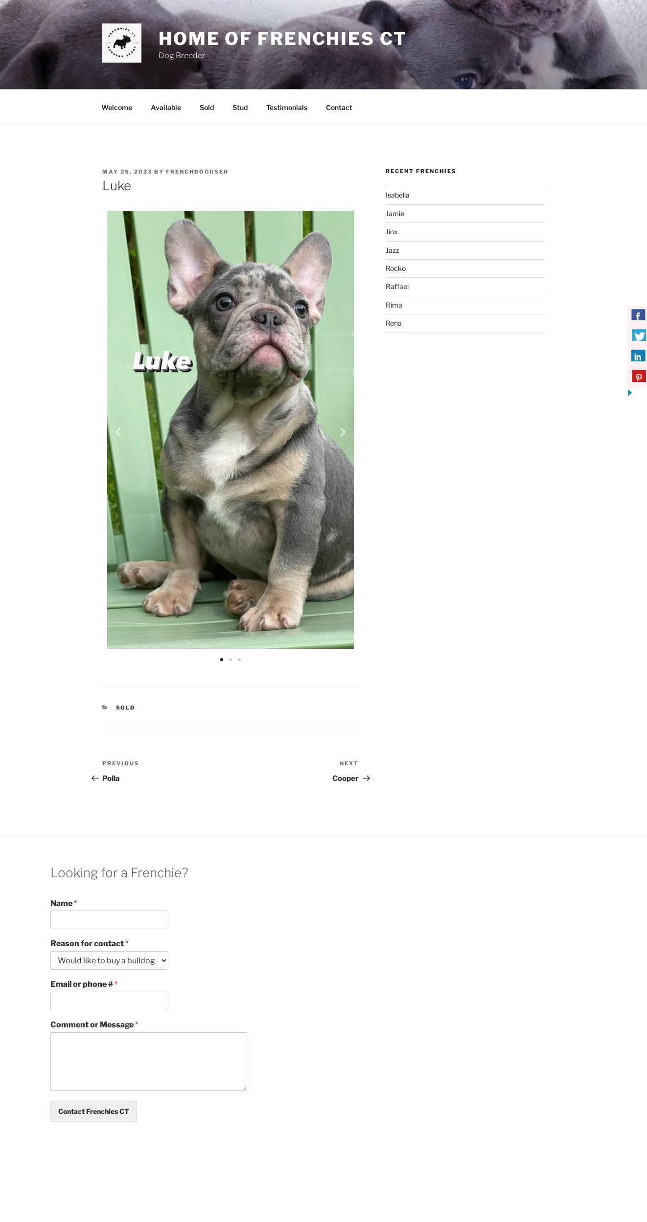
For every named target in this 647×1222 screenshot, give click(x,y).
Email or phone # (83, 984)
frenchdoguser (197, 171)
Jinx (392, 231)
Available (166, 107)
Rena (394, 323)
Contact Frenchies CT (93, 1111)
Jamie (395, 213)
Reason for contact (89, 943)
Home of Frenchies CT (283, 38)
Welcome (116, 107)
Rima (394, 305)
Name (63, 903)
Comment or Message (94, 1024)
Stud (240, 107)
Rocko (396, 268)
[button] (118, 431)
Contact (339, 107)
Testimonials (286, 107)
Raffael (397, 286)
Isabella (398, 195)
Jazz (392, 250)
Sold (207, 107)
